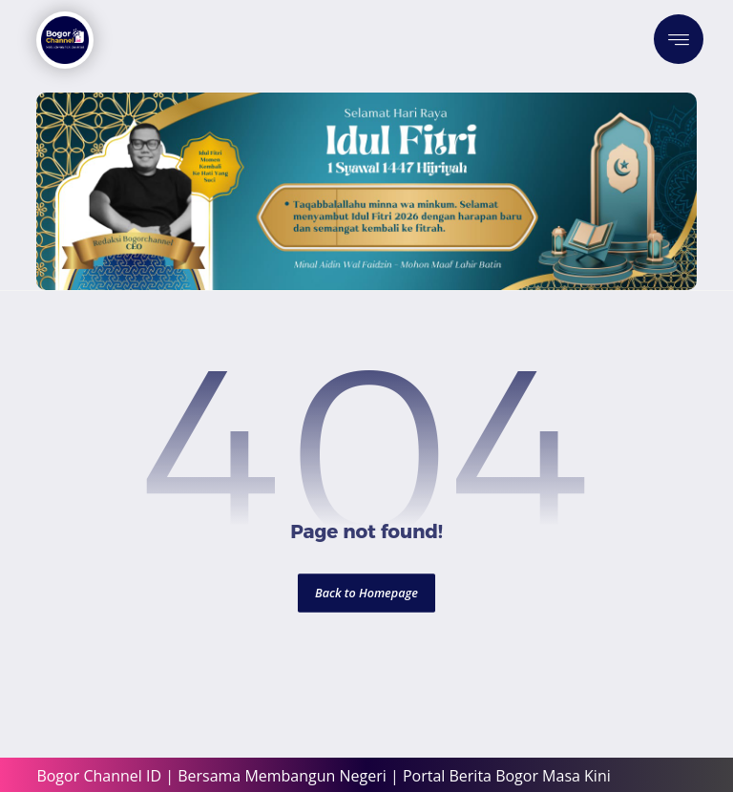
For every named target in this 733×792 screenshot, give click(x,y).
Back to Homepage (366, 593)
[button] (678, 39)
